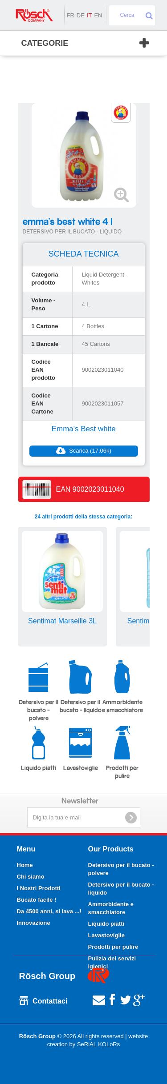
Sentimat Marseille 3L (62, 621)
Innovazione (33, 922)
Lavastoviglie (80, 748)
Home (25, 865)
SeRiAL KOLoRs (98, 1044)
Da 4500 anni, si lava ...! (49, 911)
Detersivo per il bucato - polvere (38, 691)
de (81, 15)
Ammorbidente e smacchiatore (122, 687)
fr (70, 15)
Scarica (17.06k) (83, 450)
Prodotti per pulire (122, 752)
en (98, 15)
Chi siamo (31, 876)
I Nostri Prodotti (39, 888)
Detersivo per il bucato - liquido (81, 687)
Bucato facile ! (37, 899)
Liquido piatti (38, 748)
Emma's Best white (84, 429)
